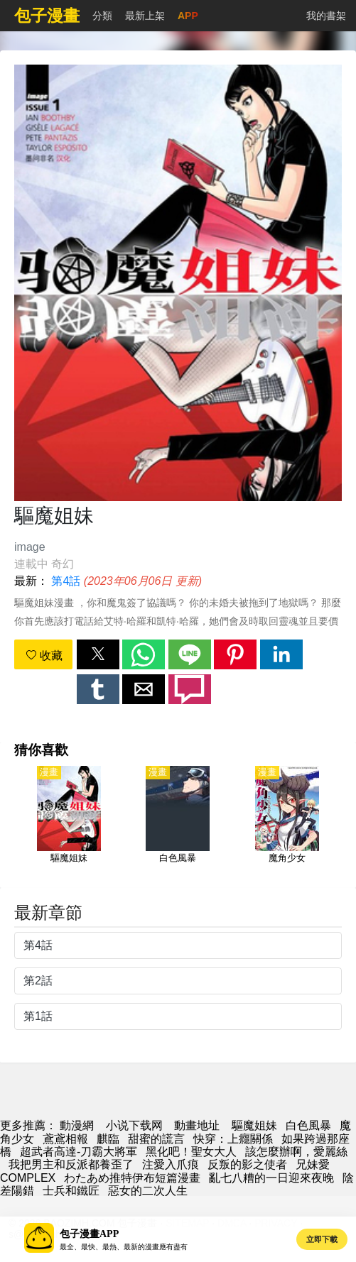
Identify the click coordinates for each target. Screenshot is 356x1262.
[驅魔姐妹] (69, 822)
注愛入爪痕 (170, 1164)
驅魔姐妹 (254, 1125)
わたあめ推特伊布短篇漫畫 (132, 1178)
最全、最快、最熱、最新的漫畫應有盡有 (124, 1247)
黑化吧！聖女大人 (191, 1152)
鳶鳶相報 (65, 1139)
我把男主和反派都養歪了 (71, 1164)
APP (188, 15)
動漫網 (77, 1125)
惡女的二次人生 (148, 1191)
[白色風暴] (178, 822)
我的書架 (326, 15)
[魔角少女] (287, 822)
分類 (102, 15)
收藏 (44, 655)
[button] (98, 654)
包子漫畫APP (89, 1234)
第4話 (65, 581)
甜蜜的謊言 (156, 1139)
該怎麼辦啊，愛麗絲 (296, 1152)
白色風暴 (308, 1125)
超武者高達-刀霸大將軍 (78, 1152)
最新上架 (145, 15)
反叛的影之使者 (247, 1164)
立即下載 (322, 1239)
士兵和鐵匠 (71, 1191)
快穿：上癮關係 (233, 1139)
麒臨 (108, 1139)
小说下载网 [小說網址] (134, 1125)
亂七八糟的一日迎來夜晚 (271, 1178)
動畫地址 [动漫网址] (197, 1125)
